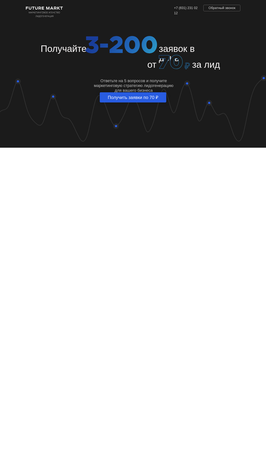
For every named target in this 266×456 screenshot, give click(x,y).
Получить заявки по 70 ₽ (133, 97)
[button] (221, 8)
